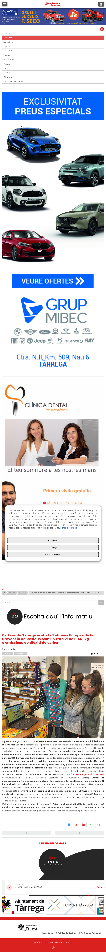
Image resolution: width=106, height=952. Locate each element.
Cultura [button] (6, 46)
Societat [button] (6, 73)
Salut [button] (5, 68)
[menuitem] (48, 933)
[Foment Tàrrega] (78, 905)
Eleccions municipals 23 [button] (13, 81)
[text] (50, 602)
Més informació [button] (69, 528)
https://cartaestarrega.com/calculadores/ (84, 774)
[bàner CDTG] (53, 469)
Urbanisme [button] (8, 77)
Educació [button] (7, 33)
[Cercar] (101, 602)
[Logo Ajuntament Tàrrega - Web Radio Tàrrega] (27, 927)
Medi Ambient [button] (9, 59)
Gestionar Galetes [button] (53, 554)
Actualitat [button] (7, 38)
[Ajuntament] (27, 905)
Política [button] (6, 64)
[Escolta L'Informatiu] (53, 616)
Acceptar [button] (53, 540)
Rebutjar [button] (53, 547)
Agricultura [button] (8, 42)
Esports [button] (6, 55)
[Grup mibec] (53, 232)
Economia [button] (7, 51)
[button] (102, 30)
